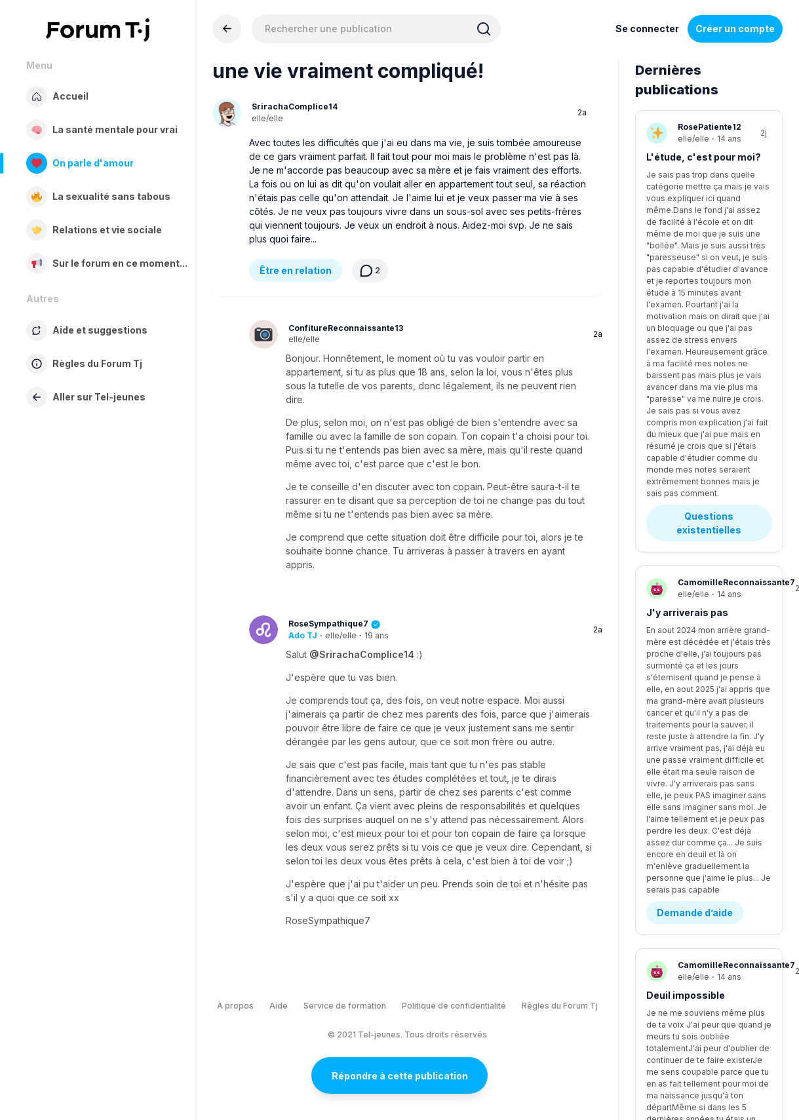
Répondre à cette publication (400, 1075)
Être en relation (296, 270)
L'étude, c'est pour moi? (703, 157)
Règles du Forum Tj (560, 1006)
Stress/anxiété (681, 634)
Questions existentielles (708, 231)
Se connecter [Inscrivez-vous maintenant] (647, 28)
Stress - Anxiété (695, 702)
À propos (235, 1006)
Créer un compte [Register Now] (735, 28)
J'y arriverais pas (687, 320)
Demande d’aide (695, 388)
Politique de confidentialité (454, 1006)
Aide (278, 1006)
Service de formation (344, 1006)
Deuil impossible (685, 470)
